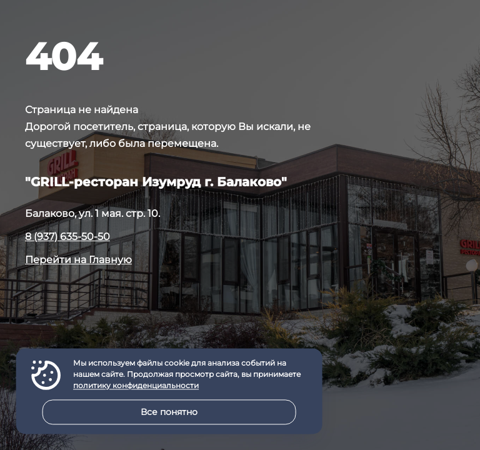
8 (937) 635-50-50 (67, 236)
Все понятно (169, 412)
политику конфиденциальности (136, 386)
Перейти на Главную (78, 260)
